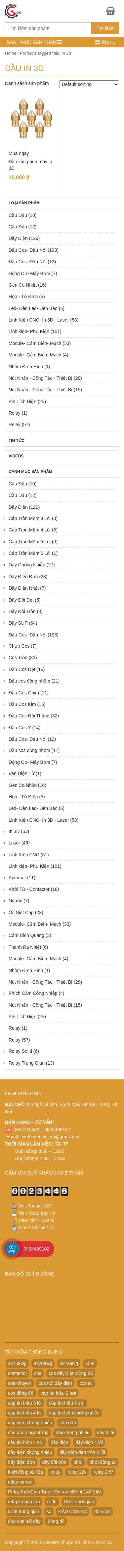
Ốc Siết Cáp (21, 912)
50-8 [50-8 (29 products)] (90, 1363)
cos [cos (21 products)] (37, 1373)
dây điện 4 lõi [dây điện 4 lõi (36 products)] (89, 1442)
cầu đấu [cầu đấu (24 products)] (68, 1422)
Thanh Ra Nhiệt (25, 947)
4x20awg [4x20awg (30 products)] (43, 1363)
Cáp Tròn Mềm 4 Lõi (30, 529)
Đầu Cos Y (20, 727)
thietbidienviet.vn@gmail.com (51, 1136)
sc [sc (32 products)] (49, 1511)
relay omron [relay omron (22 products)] (20, 1482)
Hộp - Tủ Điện (23, 296)
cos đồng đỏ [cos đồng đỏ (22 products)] (20, 1393)
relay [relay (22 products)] (55, 1472)
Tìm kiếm (105, 28)
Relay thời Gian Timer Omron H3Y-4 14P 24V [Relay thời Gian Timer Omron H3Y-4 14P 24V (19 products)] (54, 1491)
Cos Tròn (18, 657)
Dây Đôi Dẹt (21, 600)
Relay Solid (20, 1051)
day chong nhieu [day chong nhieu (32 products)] (73, 1432)
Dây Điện (18, 238)
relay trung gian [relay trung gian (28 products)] (24, 1501)
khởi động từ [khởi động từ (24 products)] (103, 1462)
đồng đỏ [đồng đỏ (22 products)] (56, 1521)
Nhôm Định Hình (26, 366)
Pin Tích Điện (22, 401)
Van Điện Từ (21, 773)
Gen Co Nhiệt (23, 285)
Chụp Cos (19, 646)
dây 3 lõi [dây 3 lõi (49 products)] (105, 1432)
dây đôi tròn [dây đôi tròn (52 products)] (54, 1462)
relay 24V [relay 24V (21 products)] (103, 1472)
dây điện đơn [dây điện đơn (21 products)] (21, 1462)
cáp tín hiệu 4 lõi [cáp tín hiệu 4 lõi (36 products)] (25, 1412)
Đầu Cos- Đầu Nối (27, 250)
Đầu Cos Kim (22, 704)
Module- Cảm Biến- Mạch (35, 343)
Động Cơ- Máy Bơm (29, 273)
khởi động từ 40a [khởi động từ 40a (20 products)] (25, 1472)
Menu (105, 42)
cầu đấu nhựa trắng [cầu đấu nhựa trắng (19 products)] (28, 1432)
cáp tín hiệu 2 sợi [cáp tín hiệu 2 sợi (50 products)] (58, 1393)
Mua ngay (19, 153)
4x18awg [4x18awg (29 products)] (17, 1363)
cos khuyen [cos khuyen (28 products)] (19, 1383)
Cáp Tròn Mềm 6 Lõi (30, 553)
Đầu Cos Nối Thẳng (29, 715)
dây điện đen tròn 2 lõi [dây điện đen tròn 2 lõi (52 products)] (82, 1452)
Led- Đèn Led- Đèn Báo (33, 308)
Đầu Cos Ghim (24, 692)
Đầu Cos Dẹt (22, 669)
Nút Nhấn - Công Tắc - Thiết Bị (40, 378)
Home (10, 53)
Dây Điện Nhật (24, 588)
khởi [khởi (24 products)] (78, 1462)
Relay (15, 413)
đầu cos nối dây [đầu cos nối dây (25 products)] (24, 1521)
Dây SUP (18, 623)
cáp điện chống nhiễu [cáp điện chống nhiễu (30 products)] (30, 1422)
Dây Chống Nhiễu (27, 564)
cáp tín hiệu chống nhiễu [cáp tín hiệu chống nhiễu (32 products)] (74, 1412)
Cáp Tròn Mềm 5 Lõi (30, 541)
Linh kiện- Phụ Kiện (29, 331)
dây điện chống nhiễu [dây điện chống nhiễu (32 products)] (30, 1452)
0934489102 (36, 1249)
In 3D (14, 831)
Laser (14, 842)
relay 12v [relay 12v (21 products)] (76, 1472)
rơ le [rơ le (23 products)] (51, 1501)
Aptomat (17, 877)
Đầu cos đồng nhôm (29, 681)
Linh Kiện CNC (24, 854)
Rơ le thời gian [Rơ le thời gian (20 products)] (79, 1501)
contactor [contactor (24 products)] (17, 1373)
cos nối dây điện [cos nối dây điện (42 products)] (55, 1383)
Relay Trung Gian (27, 1063)
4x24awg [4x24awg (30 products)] (69, 1363)
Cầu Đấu (18, 215)
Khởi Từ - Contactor (29, 889)
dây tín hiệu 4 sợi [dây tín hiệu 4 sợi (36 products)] (25, 1442)
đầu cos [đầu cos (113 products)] (102, 1511)
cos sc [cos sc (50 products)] (86, 1383)
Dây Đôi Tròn (22, 611)
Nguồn (15, 900)
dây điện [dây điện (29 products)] (59, 1442)
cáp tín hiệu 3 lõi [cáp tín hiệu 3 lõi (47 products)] (25, 1403)
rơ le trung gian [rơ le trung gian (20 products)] (23, 1511)
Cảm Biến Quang (26, 935)
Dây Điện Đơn (23, 576)
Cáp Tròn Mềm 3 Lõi (30, 518)
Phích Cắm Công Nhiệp (33, 993)
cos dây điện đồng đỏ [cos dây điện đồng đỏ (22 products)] (71, 1373)
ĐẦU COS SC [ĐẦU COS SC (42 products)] (72, 1511)
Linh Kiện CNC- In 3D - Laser (39, 320)
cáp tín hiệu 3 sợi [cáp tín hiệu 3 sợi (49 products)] (66, 1403)
